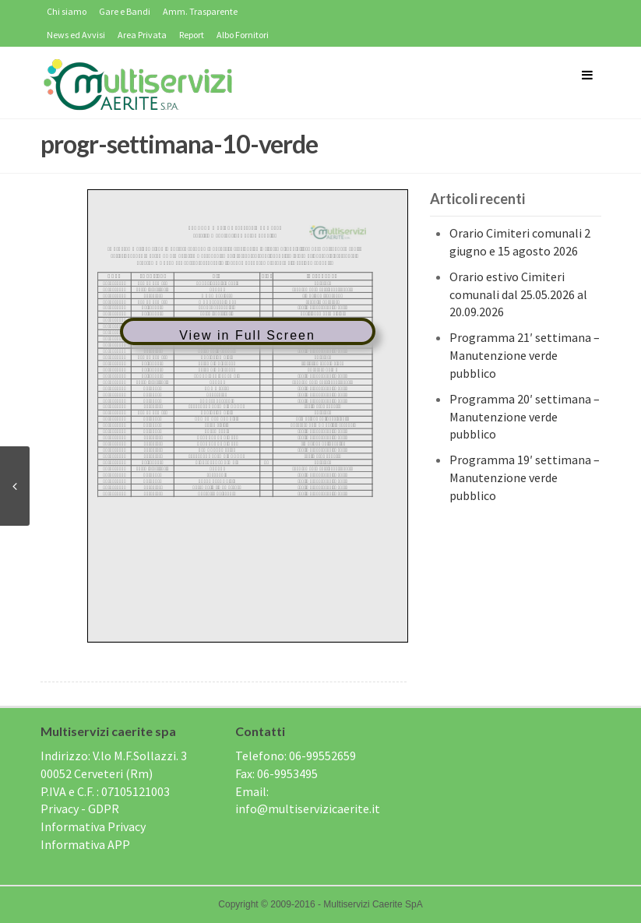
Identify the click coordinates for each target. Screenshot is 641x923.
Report (191, 35)
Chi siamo (66, 11)
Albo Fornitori (243, 35)
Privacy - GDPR (80, 808)
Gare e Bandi (124, 11)
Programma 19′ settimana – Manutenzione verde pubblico (524, 477)
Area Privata (142, 35)
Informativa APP (85, 844)
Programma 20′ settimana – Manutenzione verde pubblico (524, 416)
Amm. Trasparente (200, 11)
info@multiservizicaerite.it (307, 808)
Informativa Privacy (93, 826)
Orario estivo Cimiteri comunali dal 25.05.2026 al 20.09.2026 (518, 294)
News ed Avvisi (76, 35)
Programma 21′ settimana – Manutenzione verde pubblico (524, 355)
